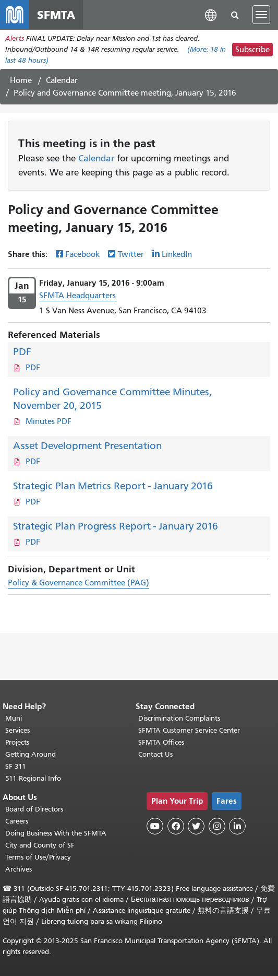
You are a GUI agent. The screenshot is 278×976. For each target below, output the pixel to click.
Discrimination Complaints (179, 718)
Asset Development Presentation (87, 446)
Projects (17, 742)
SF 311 (15, 766)
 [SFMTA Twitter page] (196, 826)
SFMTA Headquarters (77, 295)
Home (21, 80)
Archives (18, 869)
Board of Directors (34, 809)
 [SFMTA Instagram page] (217, 826)
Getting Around (30, 754)
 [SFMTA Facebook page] (176, 826)
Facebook (82, 254)
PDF (22, 352)
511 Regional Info (33, 778)
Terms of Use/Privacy (38, 857)
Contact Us (155, 754)
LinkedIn (177, 254)
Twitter (131, 254)
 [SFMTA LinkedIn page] (237, 826)
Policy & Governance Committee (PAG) (78, 582)
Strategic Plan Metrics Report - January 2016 (113, 486)
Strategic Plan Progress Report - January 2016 (115, 526)
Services (17, 730)
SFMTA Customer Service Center (189, 730)
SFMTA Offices (161, 742)
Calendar (62, 80)
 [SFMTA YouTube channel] (155, 826)
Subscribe (252, 49)
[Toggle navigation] (261, 14)
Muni (13, 718)
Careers (16, 821)
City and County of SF (40, 845)
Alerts (14, 38)
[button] (210, 14)
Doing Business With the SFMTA (55, 833)
